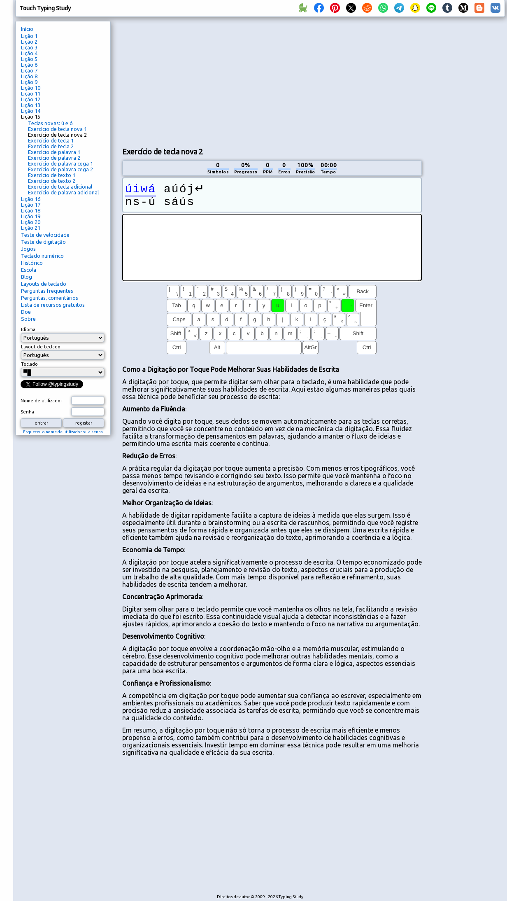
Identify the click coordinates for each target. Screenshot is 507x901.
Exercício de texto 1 (51, 175)
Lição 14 (30, 111)
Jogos (28, 249)
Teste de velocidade (45, 235)
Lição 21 (30, 228)
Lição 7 (29, 70)
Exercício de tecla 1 (51, 140)
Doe (26, 312)
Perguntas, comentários (49, 298)
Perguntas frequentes (47, 291)
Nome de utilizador (41, 400)
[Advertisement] (219, 80)
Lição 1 (29, 36)
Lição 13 (30, 105)
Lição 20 (30, 222)
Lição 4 (29, 53)
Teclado (29, 364)
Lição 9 (29, 82)
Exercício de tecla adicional (60, 186)
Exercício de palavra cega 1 (60, 163)
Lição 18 (30, 210)
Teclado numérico (42, 256)
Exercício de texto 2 (51, 181)
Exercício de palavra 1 (54, 152)
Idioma (28, 329)
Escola (28, 270)
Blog (26, 277)
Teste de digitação (43, 242)
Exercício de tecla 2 (51, 146)
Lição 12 (30, 99)
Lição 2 (29, 41)
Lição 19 (30, 216)
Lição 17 (30, 205)
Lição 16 (30, 199)
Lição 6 (29, 65)
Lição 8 (29, 76)
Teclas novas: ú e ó (50, 123)
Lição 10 (30, 88)
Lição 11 (30, 93)
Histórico (32, 263)
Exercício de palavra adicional (63, 192)
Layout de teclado (40, 346)
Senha (27, 411)
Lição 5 (29, 59)
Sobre (28, 319)
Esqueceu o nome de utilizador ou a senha (63, 431)
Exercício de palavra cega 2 (60, 169)
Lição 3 (29, 47)
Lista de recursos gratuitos (53, 305)
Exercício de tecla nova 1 (57, 129)
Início (27, 29)
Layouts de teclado (43, 284)
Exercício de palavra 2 (54, 158)
